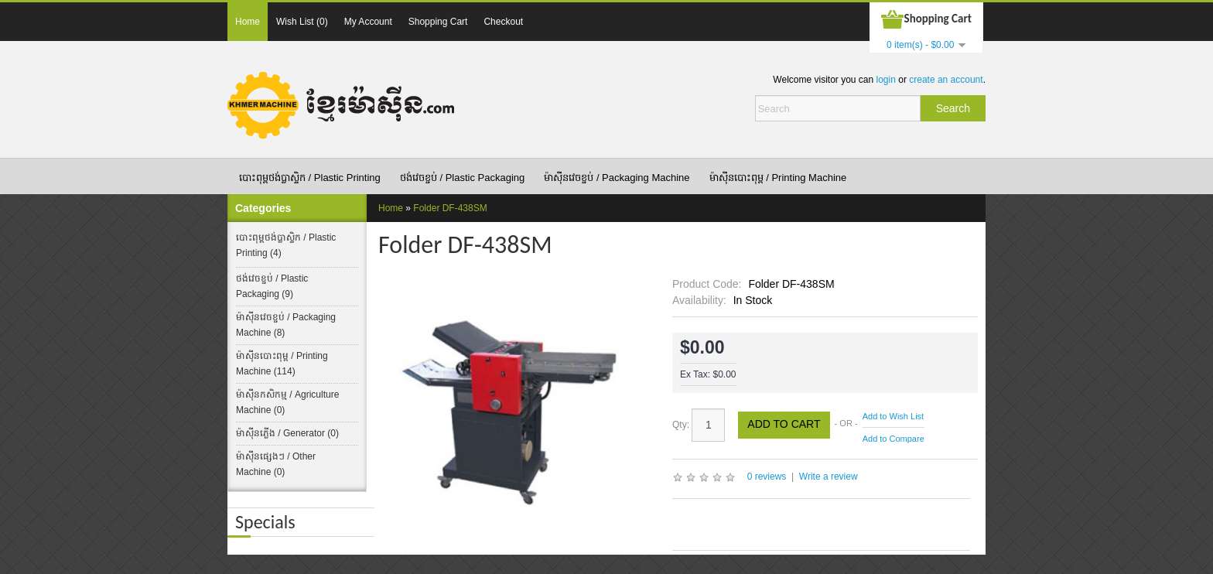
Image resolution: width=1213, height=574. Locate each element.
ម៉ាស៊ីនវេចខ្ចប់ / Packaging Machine (616, 177)
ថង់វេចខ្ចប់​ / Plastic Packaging (462, 177)
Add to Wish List (893, 416)
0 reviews (767, 476)
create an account (945, 79)
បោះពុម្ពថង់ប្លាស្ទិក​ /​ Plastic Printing (310, 177)
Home (247, 21)
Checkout (503, 21)
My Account (368, 21)
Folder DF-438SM (450, 208)
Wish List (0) (302, 21)
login (886, 79)
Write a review (828, 476)
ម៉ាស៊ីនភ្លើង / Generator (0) (287, 433)
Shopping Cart (438, 21)
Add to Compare (893, 438)
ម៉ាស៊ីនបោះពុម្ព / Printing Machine (778, 177)
